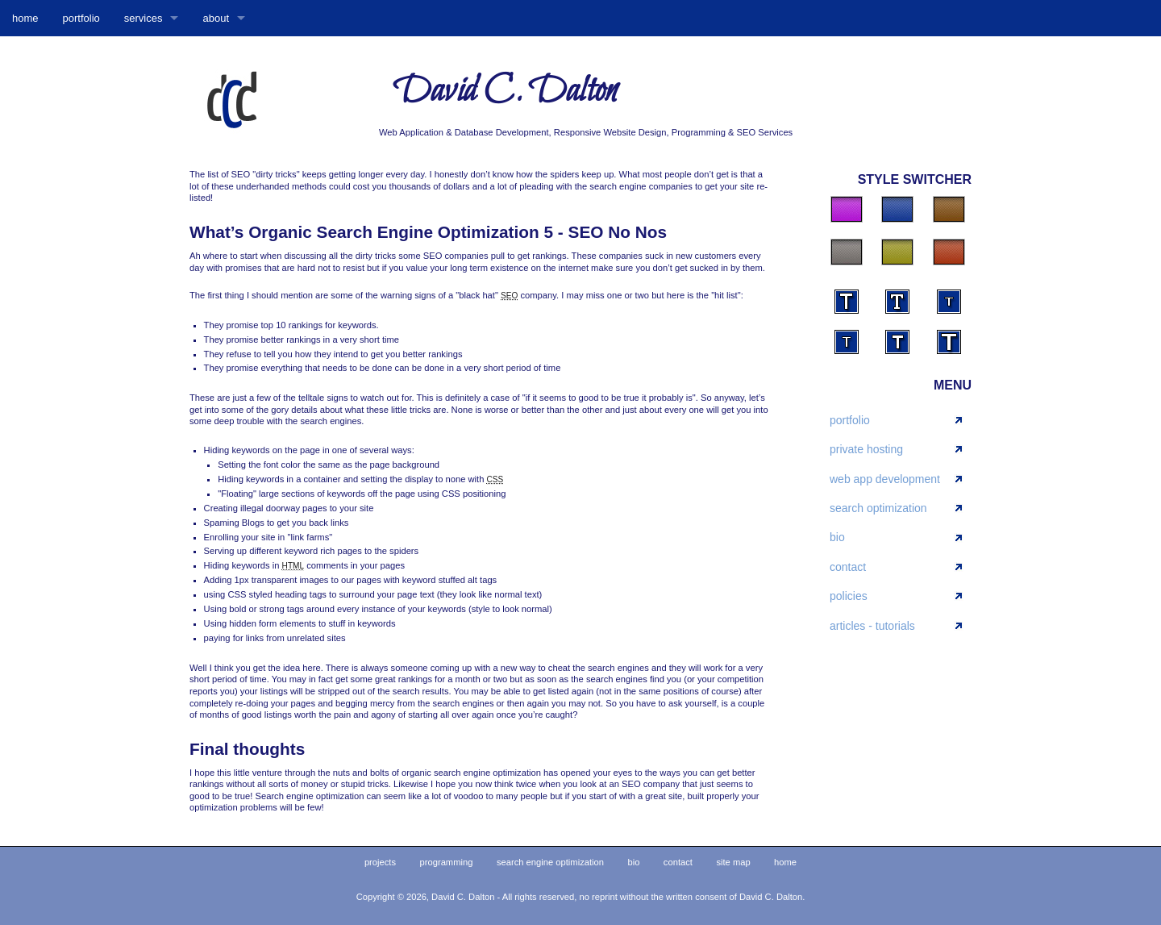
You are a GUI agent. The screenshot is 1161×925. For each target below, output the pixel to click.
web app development (885, 479)
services (143, 18)
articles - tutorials (872, 625)
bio (837, 537)
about (215, 18)
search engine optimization (550, 862)
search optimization (878, 508)
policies (849, 596)
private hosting (866, 449)
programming (446, 862)
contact (848, 566)
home (25, 18)
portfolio (81, 18)
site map (733, 862)
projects (380, 862)
